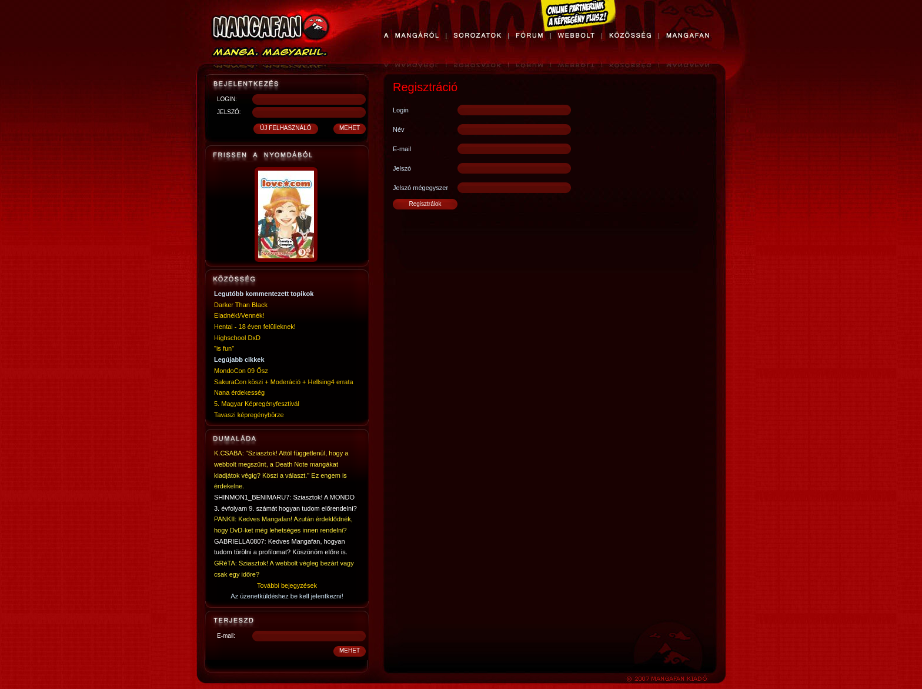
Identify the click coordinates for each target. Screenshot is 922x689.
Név (399, 129)
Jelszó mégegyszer (420, 187)
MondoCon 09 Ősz (241, 370)
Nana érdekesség (239, 392)
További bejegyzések (287, 585)
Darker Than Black (241, 304)
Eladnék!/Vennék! (239, 315)
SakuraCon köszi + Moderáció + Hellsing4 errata (283, 381)
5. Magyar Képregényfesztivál (256, 403)
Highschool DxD (237, 337)
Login (401, 110)
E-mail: (226, 636)
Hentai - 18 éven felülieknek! (255, 326)
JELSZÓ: (229, 112)
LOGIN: (227, 99)
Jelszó (402, 168)
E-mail (402, 148)
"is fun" (224, 348)
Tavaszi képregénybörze (249, 414)
